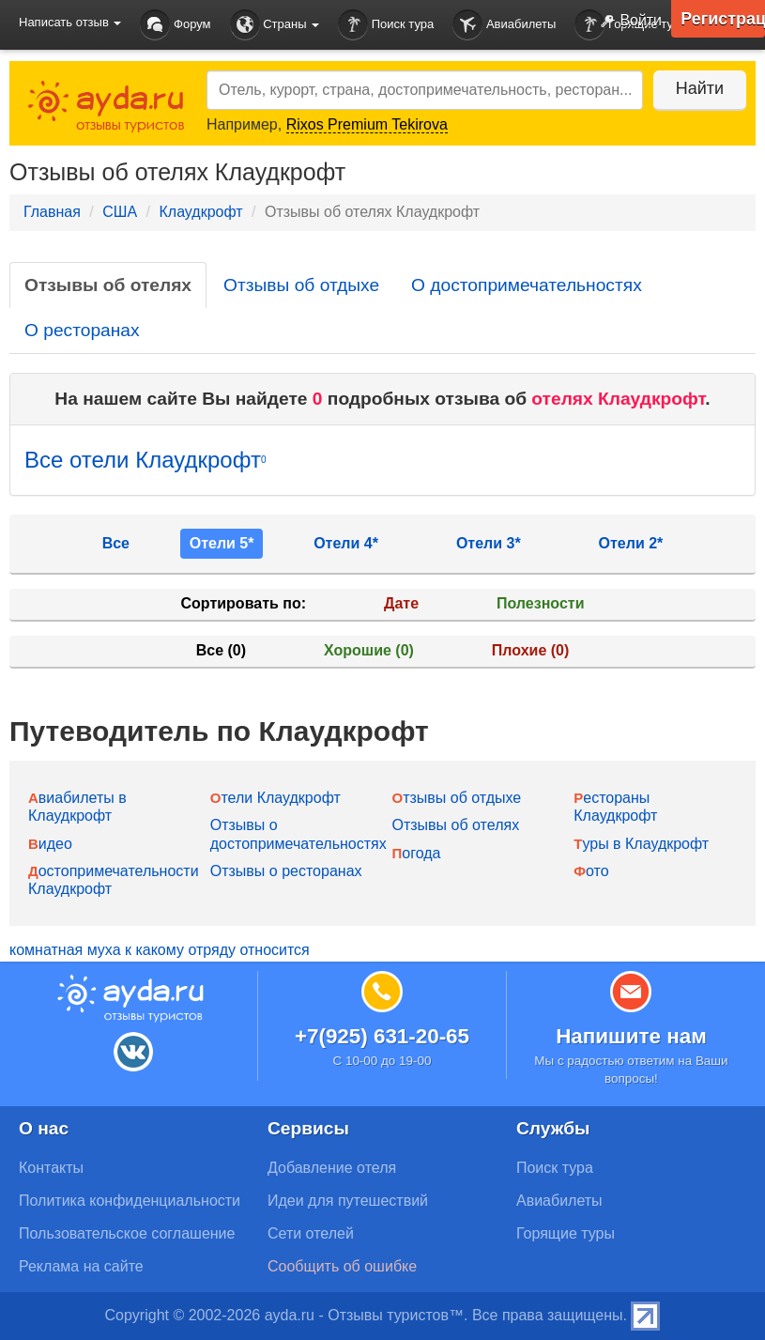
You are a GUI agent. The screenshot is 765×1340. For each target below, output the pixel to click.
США (119, 212)
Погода (416, 853)
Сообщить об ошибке (342, 1266)
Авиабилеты (504, 24)
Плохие (530, 650)
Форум (175, 24)
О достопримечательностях (526, 285)
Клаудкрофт (200, 212)
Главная (52, 212)
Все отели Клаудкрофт (145, 459)
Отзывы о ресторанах (286, 871)
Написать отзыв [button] (70, 22)
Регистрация (723, 18)
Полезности (540, 603)
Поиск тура (386, 24)
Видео (50, 844)
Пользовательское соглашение (127, 1233)
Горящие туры (565, 1233)
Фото (591, 871)
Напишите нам (631, 1036)
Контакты (51, 1168)
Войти (627, 21)
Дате (401, 603)
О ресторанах (82, 330)
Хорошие (369, 650)
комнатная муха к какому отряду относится (159, 950)
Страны (275, 24)
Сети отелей (311, 1233)
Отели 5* (222, 543)
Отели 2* (631, 543)
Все (116, 543)
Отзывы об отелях (107, 285)
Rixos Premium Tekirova (367, 124)
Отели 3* (488, 543)
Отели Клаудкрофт (275, 798)
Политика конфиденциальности (129, 1201)
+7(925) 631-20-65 (382, 1036)
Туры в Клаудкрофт (641, 844)
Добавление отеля (332, 1168)
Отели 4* (346, 543)
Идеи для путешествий (348, 1201)
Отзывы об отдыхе (301, 285)
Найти (699, 88)
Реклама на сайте (81, 1266)
